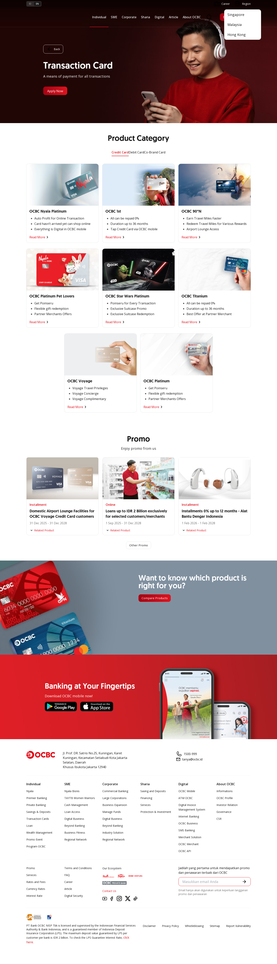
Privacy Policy (170, 926)
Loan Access (72, 812)
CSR (218, 819)
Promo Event (34, 840)
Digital (159, 17)
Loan (29, 826)
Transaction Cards (37, 819)
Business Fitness (74, 833)
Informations (224, 791)
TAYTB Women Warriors (79, 798)
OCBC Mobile (186, 791)
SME (114, 17)
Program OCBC (36, 847)
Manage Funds (111, 812)
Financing (146, 798)
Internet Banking (188, 817)
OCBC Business (188, 824)
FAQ (67, 875)
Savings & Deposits (38, 812)
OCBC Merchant (188, 844)
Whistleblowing (194, 926)
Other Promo (138, 545)
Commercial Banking (115, 791)
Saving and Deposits (153, 791)
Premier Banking (36, 798)
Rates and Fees (36, 882)
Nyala (29, 791)
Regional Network (75, 840)
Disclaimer (149, 926)
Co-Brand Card (154, 152)
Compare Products (155, 598)
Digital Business (74, 819)
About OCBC (192, 17)
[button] (244, 882)
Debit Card (136, 152)
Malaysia (234, 24)
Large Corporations (114, 798)
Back (53, 49)
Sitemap (215, 926)
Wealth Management (39, 833)
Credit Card (120, 152)
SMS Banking (186, 830)
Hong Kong (236, 34)
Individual (99, 17)
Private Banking (36, 805)
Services (145, 805)
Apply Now (57, 91)
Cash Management (76, 805)
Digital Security (73, 896)
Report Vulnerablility (238, 926)
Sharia (145, 17)
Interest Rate (34, 896)
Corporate (129, 17)
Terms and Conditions (78, 868)
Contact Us (109, 891)
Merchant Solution (189, 837)
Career (68, 882)
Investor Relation (227, 805)
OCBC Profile (224, 798)
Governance (223, 812)
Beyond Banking (74, 826)
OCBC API (184, 851)
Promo (30, 868)
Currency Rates (35, 889)
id (30, 3)
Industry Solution (112, 833)
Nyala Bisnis (72, 791)
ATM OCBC (185, 798)
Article (173, 17)
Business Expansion (114, 805)
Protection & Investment (155, 812)
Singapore (235, 14)
